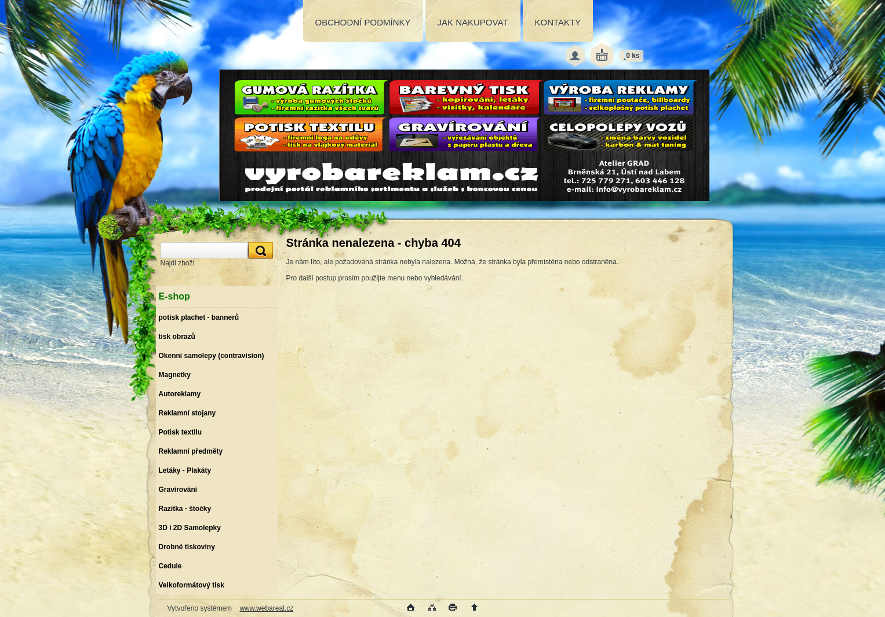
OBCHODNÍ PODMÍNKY (363, 22)
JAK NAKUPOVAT (473, 22)
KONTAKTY (558, 22)
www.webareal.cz (266, 608)
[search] (259, 250)
